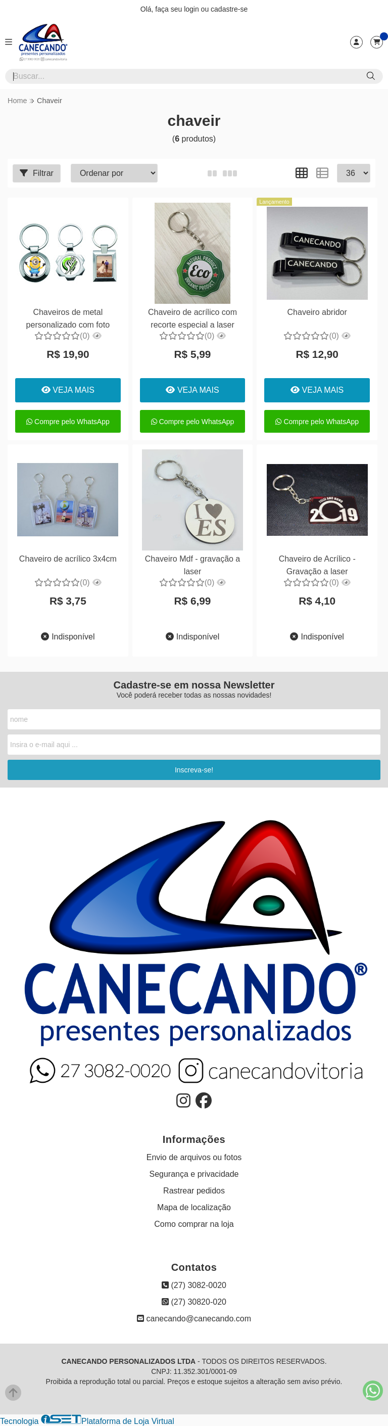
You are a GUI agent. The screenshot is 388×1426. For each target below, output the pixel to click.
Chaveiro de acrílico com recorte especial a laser (192, 318)
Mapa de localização (194, 1207)
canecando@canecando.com (194, 1318)
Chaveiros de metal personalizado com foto (67, 318)
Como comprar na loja (193, 1224)
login (192, 9)
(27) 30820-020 (194, 1302)
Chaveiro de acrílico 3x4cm (68, 559)
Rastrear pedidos (194, 1190)
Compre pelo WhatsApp (68, 422)
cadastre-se (229, 9)
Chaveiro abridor (316, 312)
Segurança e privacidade (193, 1174)
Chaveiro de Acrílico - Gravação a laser (316, 565)
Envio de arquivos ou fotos (194, 1157)
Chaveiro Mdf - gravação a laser (192, 565)
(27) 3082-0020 (194, 1285)
